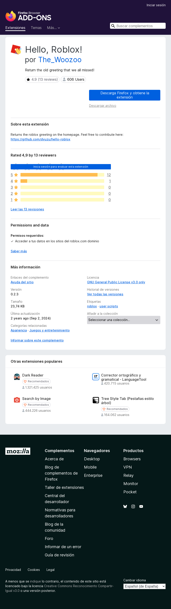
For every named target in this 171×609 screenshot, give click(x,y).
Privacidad (13, 570)
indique (35, 581)
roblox (92, 306)
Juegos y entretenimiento (49, 330)
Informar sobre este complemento (37, 340)
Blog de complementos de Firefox (61, 473)
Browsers (132, 459)
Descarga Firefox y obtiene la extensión (124, 95)
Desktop (92, 459)
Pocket (130, 492)
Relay (128, 475)
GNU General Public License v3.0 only (116, 282)
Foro (49, 538)
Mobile (90, 467)
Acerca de (54, 459)
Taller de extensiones (64, 487)
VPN (127, 467)
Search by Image (36, 399)
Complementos (59, 450)
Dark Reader (32, 375)
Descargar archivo (102, 105)
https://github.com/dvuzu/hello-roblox (40, 139)
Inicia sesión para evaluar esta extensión (60, 166)
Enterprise (93, 475)
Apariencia (19, 330)
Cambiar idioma (134, 580)
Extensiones (15, 27)
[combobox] (138, 26)
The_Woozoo (59, 59)
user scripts (109, 306)
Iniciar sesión (156, 5)
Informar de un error (63, 546)
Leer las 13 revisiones (27, 209)
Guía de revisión (59, 555)
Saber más (19, 251)
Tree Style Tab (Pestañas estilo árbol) (127, 401)
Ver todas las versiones (105, 294)
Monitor (130, 483)
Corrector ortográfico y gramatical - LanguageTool (123, 377)
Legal (51, 570)
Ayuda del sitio (22, 282)
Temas (36, 27)
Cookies (34, 570)
